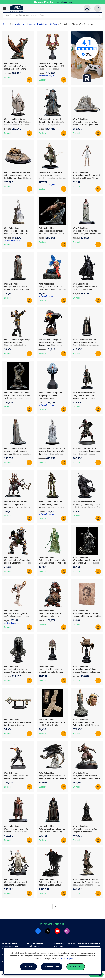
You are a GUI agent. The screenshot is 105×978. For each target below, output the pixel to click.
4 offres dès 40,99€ (11, 623)
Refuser (28, 966)
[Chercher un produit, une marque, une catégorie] (51, 15)
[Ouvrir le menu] (4, 8)
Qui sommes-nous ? (10, 946)
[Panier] (97, 8)
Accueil (6, 24)
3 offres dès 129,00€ (47, 405)
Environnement (59, 946)
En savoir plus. (67, 958)
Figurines (30, 24)
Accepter (75, 966)
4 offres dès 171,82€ (47, 185)
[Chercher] (98, 15)
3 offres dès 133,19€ (47, 76)
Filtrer (96, 974)
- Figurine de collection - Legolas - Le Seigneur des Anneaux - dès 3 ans (52, 178)
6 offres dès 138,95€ (47, 514)
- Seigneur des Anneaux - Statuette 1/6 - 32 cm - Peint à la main (86, 885)
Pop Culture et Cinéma (47, 24)
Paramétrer (52, 966)
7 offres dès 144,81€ (12, 240)
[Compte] (87, 8)
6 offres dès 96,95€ (46, 296)
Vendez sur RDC (34, 946)
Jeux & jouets (18, 24)
